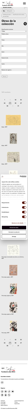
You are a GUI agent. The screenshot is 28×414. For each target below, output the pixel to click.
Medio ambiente (4, 405)
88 (7, 106)
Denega (14, 236)
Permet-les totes (14, 227)
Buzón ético (17, 403)
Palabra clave (5, 34)
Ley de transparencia (19, 400)
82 (15, 100)
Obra (4, 11)
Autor (3, 52)
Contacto (3, 400)
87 (21, 103)
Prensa (16, 402)
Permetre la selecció (14, 232)
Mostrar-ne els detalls (17, 223)
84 (4, 103)
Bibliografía (9, 11)
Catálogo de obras (7, 14)
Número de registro (6, 70)
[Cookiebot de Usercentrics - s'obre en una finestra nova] (20, 176)
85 (10, 103)
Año (3, 46)
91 (18, 106)
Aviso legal (3, 402)
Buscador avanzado (7, 7)
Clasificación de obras (7, 29)
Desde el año (5, 58)
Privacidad (3, 403)
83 (21, 100)
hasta (3, 64)
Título (3, 40)
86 (15, 103)
